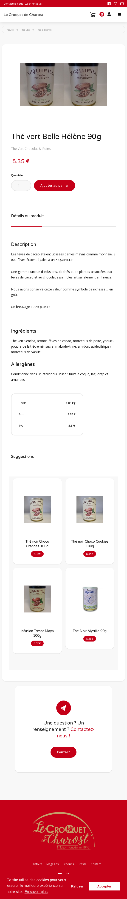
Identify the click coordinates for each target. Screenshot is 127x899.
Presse (82, 864)
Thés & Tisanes (43, 29)
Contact (63, 752)
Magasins (52, 864)
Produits (25, 29)
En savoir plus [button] (36, 892)
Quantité (17, 175)
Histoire (37, 864)
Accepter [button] (104, 886)
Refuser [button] (77, 886)
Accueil (10, 29)
